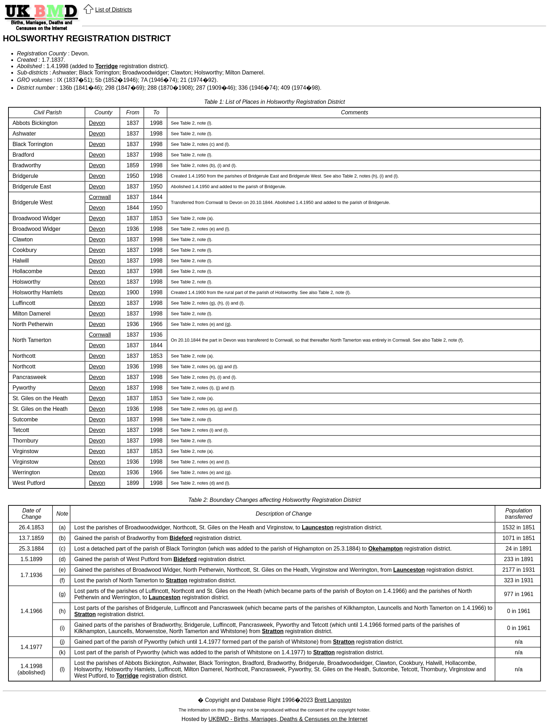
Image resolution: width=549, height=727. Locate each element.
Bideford (181, 538)
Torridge (106, 66)
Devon (97, 123)
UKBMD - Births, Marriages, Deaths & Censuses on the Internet (287, 719)
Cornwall (100, 197)
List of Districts (113, 10)
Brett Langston (333, 700)
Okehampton (385, 549)
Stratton (176, 580)
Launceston (318, 527)
